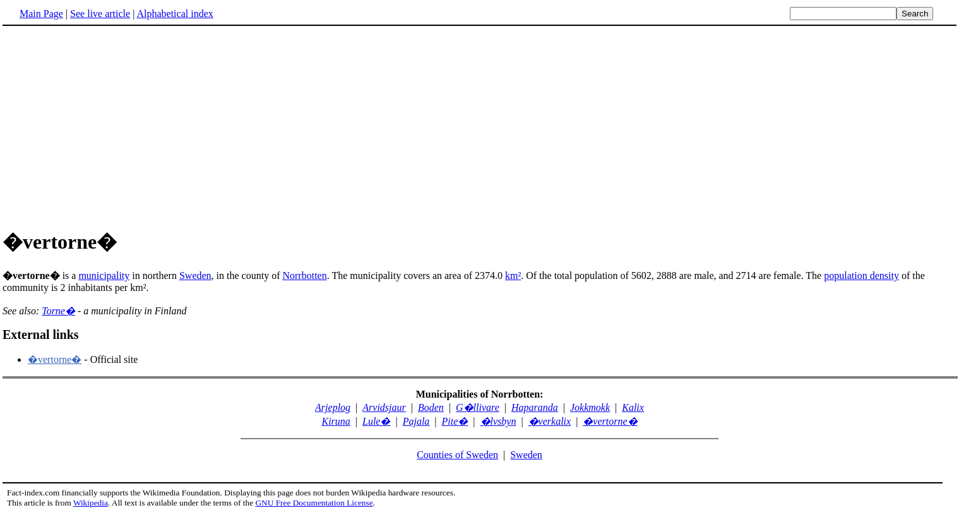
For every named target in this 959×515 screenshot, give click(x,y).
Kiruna (335, 421)
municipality (103, 275)
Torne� (58, 310)
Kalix (633, 407)
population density (861, 275)
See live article (100, 13)
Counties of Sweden (457, 454)
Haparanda (534, 407)
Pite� (455, 421)
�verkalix (549, 421)
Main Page (41, 13)
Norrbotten (304, 275)
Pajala (416, 421)
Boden (431, 407)
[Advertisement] (109, 125)
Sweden (195, 275)
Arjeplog (332, 407)
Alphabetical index (174, 13)
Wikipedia (90, 502)
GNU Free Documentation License (313, 502)
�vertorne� (54, 359)
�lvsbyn (498, 421)
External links (41, 334)
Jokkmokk (590, 407)
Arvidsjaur (383, 407)
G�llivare (477, 407)
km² (513, 275)
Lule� (376, 421)
